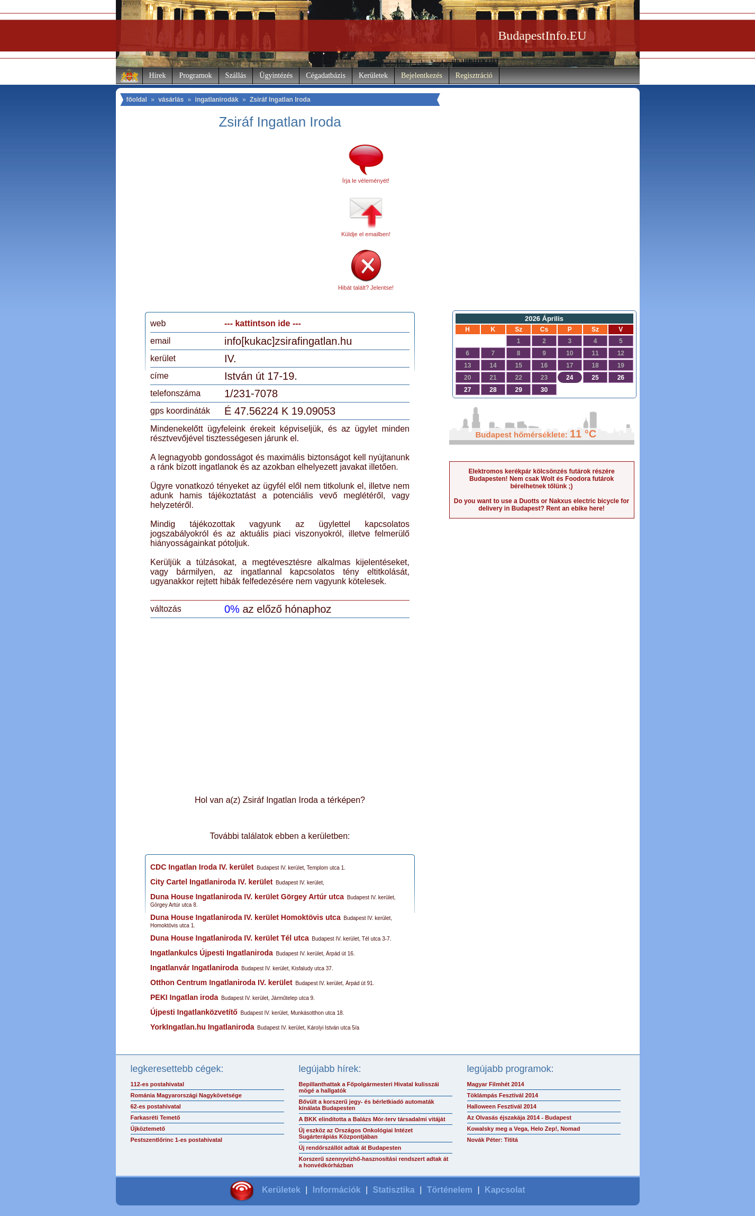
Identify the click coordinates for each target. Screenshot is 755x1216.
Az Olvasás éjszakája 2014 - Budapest (519, 1117)
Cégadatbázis (325, 75)
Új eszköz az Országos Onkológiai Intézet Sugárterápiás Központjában (356, 1133)
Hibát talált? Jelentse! (366, 287)
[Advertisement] (239, 224)
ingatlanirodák (217, 99)
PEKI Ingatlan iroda (184, 997)
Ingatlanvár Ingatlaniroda (194, 967)
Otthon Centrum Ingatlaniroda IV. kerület (221, 982)
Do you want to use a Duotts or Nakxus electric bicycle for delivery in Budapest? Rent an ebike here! (541, 504)
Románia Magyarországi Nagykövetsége (186, 1095)
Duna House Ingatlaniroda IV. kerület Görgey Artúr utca (247, 896)
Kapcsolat (505, 1189)
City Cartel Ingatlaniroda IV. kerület (211, 882)
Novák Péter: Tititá (492, 1140)
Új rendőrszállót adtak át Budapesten (350, 1148)
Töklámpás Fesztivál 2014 (503, 1095)
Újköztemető (148, 1128)
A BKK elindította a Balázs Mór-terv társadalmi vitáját (372, 1119)
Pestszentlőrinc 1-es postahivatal (177, 1140)
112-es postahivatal (158, 1084)
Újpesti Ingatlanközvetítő (194, 1012)
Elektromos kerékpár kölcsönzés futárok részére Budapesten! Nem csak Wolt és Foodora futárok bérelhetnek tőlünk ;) (541, 479)
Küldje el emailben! (365, 234)
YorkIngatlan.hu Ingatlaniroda (202, 1027)
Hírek (157, 75)
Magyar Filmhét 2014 (495, 1084)
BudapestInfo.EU (542, 35)
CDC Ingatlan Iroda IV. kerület (202, 867)
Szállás (236, 75)
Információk (337, 1189)
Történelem (449, 1189)
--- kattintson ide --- (262, 323)
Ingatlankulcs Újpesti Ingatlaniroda (211, 953)
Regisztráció (474, 75)
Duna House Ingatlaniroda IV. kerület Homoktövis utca (245, 917)
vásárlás (171, 99)
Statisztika (394, 1189)
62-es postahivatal (156, 1106)
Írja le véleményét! (365, 180)
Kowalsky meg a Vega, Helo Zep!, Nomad (523, 1128)
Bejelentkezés (421, 75)
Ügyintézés (276, 75)
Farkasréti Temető (155, 1117)
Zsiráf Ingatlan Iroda (280, 99)
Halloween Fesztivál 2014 (501, 1106)
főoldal (136, 99)
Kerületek (373, 75)
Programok (195, 75)
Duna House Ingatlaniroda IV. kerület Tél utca (229, 938)
